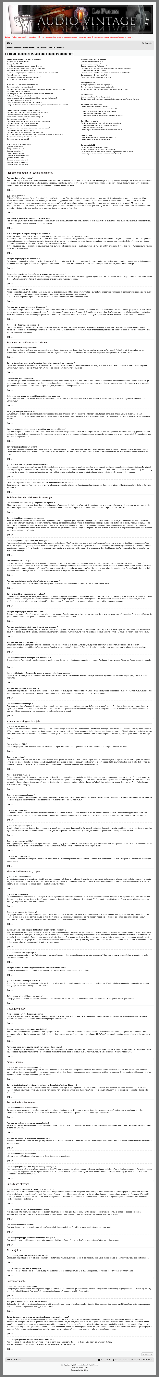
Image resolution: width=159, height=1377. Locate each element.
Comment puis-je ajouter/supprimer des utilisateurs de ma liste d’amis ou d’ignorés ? (110, 99)
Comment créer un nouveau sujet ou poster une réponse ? (27, 112)
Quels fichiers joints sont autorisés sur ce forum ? (98, 137)
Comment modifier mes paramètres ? (20, 87)
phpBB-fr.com (83, 1367)
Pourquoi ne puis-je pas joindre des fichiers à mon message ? (28, 128)
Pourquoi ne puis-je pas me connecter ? (21, 70)
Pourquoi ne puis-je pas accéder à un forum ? (23, 126)
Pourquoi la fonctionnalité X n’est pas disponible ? (98, 149)
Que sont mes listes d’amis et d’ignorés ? (95, 97)
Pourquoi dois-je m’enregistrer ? (18, 62)
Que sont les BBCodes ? (15, 146)
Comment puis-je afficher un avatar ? (20, 100)
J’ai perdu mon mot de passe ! (17, 75)
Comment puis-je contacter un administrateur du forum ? (101, 154)
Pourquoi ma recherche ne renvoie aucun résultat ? (99, 109)
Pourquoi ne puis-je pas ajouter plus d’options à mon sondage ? (29, 121)
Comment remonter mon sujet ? (18, 139)
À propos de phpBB (69, 1291)
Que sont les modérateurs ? (91, 64)
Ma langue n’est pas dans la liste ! (19, 96)
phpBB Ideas (123, 1304)
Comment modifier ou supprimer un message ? (23, 114)
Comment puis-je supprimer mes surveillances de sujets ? (101, 130)
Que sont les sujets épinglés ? (17, 160)
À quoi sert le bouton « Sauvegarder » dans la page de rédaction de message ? (35, 134)
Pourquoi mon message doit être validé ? (21, 137)
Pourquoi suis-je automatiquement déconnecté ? (24, 77)
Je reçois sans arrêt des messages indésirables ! (98, 87)
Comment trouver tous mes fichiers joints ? (96, 140)
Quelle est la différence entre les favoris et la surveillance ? (101, 123)
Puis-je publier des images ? (17, 153)
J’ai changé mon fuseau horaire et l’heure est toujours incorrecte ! (30, 94)
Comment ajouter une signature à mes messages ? (25, 117)
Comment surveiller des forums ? (92, 127)
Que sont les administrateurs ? (91, 62)
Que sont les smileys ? (15, 151)
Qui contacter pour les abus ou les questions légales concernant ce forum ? (107, 152)
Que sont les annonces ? (15, 158)
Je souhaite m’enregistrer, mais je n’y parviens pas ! (25, 66)
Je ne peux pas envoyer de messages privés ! (97, 85)
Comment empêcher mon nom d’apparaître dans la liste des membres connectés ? (36, 89)
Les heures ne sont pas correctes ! (19, 91)
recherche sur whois (14, 1322)
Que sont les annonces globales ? (19, 155)
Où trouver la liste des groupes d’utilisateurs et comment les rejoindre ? (106, 68)
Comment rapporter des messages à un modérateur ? (26, 132)
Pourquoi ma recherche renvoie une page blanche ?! (99, 111)
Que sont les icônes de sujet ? (17, 164)
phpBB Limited (68, 1289)
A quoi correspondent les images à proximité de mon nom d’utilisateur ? (32, 98)
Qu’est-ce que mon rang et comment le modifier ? (24, 102)
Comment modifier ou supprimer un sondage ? (23, 123)
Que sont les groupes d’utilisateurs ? (94, 66)
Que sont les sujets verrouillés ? (18, 162)
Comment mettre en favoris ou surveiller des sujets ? (99, 125)
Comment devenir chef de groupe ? (93, 70)
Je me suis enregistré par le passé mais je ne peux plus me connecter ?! (32, 73)
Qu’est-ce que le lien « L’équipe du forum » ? (96, 77)
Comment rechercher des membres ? (94, 113)
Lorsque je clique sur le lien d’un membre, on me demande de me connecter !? (37, 105)
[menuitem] (9, 43)
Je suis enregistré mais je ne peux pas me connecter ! (26, 68)
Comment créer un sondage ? (17, 119)
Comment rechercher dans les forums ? (95, 107)
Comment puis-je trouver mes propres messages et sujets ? (102, 115)
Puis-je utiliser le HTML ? (15, 149)
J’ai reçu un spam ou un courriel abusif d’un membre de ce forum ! (104, 89)
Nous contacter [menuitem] (104, 1360)
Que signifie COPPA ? (14, 64)
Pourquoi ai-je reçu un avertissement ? (20, 130)
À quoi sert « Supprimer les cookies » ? (20, 79)
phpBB (9, 419)
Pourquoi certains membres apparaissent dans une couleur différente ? (106, 73)
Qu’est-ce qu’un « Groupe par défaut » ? (95, 75)
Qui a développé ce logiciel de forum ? (94, 147)
